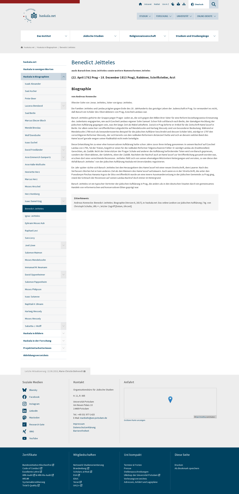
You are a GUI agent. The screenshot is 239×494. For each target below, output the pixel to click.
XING (31, 431)
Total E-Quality (29, 485)
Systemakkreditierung (33, 482)
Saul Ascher (31, 91)
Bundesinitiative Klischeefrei (36, 464)
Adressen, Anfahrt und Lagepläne (141, 482)
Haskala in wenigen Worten (38, 69)
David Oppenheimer (35, 274)
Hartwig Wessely (33, 311)
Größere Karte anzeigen (134, 420)
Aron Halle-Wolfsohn (35, 164)
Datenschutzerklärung (84, 427)
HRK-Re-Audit (44, 475)
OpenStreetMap (201, 417)
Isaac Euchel (31, 142)
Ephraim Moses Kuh (35, 223)
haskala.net (47, 16)
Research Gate (36, 424)
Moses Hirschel (32, 186)
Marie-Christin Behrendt (71, 371)
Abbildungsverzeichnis (35, 355)
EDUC (76, 478)
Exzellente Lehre (30, 471)
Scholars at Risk (81, 471)
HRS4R (25, 478)
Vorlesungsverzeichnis (135, 478)
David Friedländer (34, 149)
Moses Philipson (33, 289)
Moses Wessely (33, 318)
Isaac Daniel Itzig (33, 201)
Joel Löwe (30, 245)
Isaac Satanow (32, 296)
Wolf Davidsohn (33, 135)
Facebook (34, 396)
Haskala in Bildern (33, 333)
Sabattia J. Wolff (33, 326)
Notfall (157, 4)
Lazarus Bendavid (34, 105)
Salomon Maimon (33, 252)
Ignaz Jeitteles (32, 215)
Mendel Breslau (33, 127)
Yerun (76, 482)
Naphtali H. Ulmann (34, 304)
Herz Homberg (32, 193)
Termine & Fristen (133, 464)
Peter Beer (30, 98)
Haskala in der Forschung (37, 340)
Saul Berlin (30, 113)
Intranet (148, 4)
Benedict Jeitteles (67, 47)
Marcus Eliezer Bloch (35, 120)
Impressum (79, 423)
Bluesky (33, 389)
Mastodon (34, 417)
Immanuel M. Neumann (36, 267)
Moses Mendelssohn (35, 259)
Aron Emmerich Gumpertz (38, 157)
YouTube (33, 438)
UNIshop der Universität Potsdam (140, 475)
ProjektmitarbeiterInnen (37, 348)
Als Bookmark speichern (187, 468)
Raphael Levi (31, 230)
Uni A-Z (165, 4)
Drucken (179, 464)
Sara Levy (30, 237)
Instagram (34, 403)
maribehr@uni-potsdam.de (93, 417)
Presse (128, 468)
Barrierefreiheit (81, 430)
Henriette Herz (32, 171)
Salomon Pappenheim (36, 281)
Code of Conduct (31, 468)
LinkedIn (33, 410)
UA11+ (76, 485)
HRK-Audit (27, 475)
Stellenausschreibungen (136, 471)
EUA (75, 475)
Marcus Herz (31, 179)
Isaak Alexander (33, 83)
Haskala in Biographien (47, 47)
